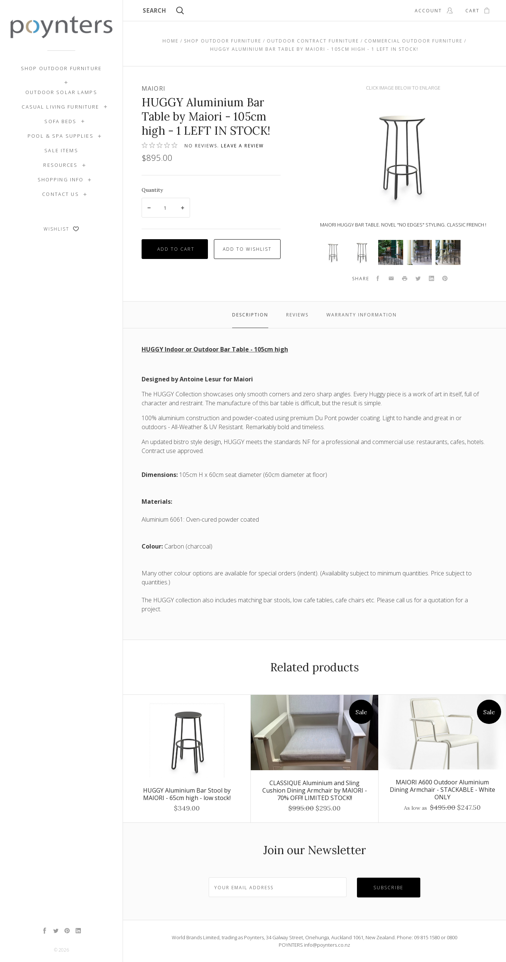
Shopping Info (61, 179)
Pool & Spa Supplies (61, 135)
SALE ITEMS (61, 150)
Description (250, 315)
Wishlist (61, 229)
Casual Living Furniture (60, 106)
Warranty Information (361, 315)
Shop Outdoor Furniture (61, 68)
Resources (60, 165)
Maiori (153, 88)
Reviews (297, 315)
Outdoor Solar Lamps (61, 92)
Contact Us (60, 194)
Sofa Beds (60, 121)
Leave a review (242, 146)
